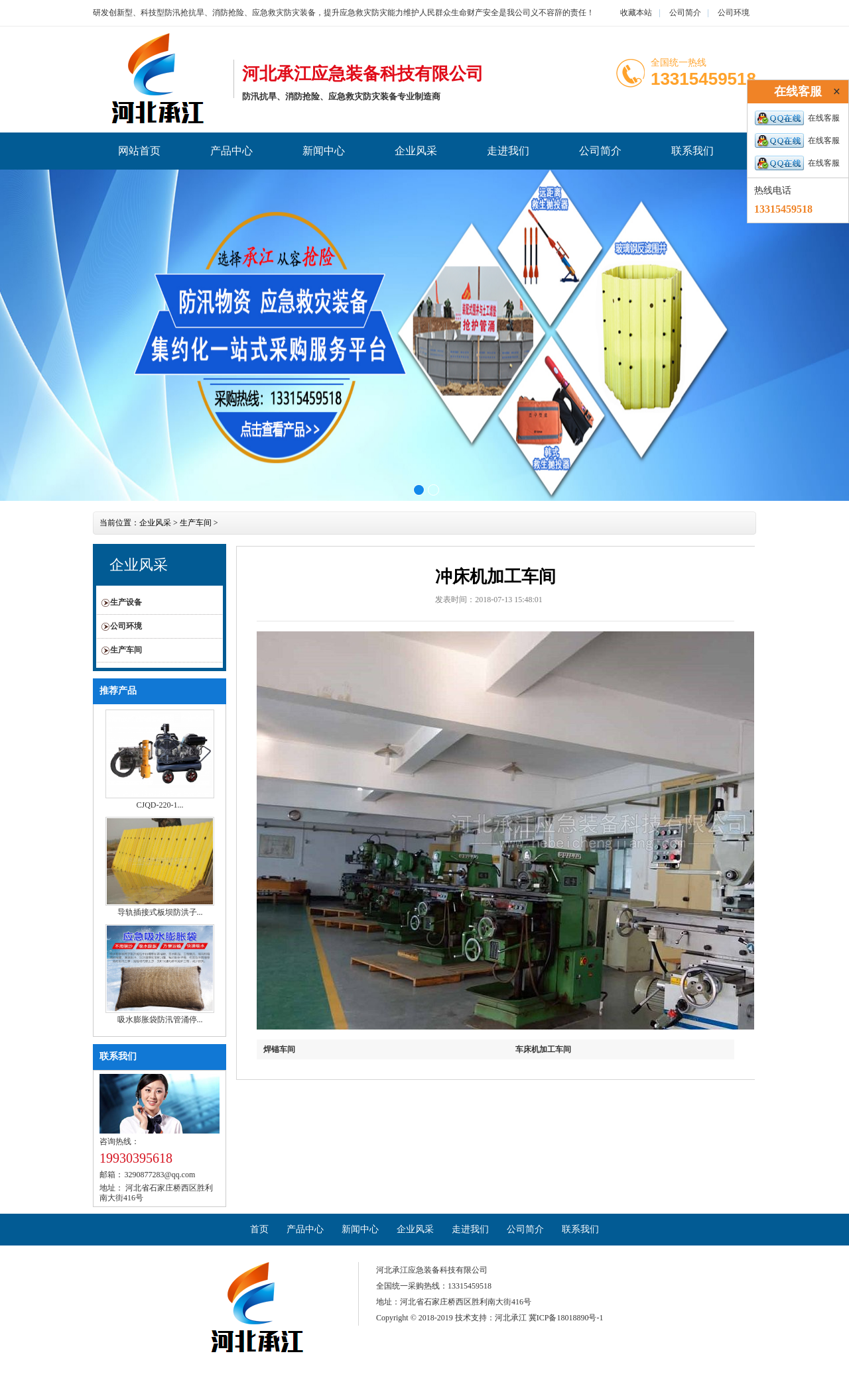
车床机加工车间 (543, 1049)
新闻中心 (323, 150)
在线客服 (797, 118)
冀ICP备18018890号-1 (566, 1317)
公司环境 (734, 12)
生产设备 (126, 602)
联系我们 (692, 150)
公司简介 (685, 12)
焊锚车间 (279, 1049)
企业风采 (416, 150)
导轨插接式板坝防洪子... (160, 912)
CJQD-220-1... (160, 805)
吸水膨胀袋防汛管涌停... (160, 1019)
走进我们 (508, 150)
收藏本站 (636, 12)
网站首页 (139, 150)
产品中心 (231, 150)
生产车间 (196, 522)
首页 (259, 1229)
